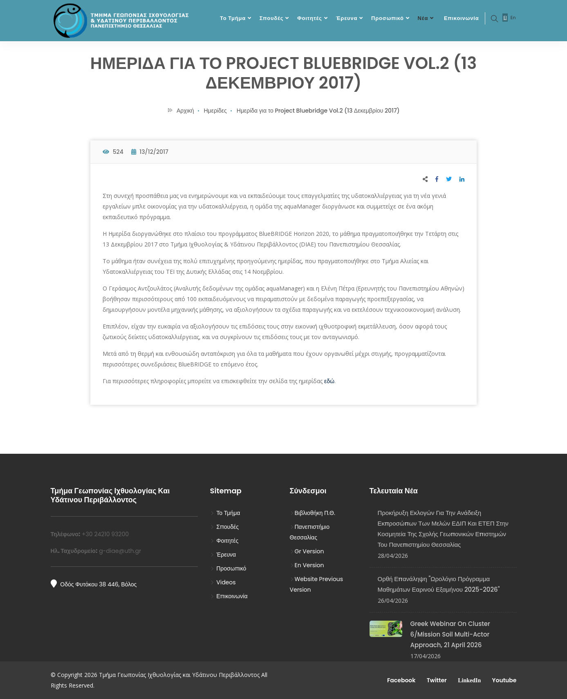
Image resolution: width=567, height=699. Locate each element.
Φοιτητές (309, 18)
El (504, 17)
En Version (307, 565)
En (513, 17)
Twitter (435, 680)
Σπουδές (271, 18)
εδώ (329, 381)
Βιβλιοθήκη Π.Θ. (312, 513)
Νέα (423, 18)
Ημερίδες (215, 111)
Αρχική (180, 111)
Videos (223, 582)
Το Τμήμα (233, 18)
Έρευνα (346, 18)
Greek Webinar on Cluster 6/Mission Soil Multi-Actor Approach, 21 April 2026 (450, 634)
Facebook (401, 680)
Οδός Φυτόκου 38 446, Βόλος (94, 583)
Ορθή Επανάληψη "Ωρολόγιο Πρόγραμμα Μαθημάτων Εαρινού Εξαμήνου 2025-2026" (439, 584)
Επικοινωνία (461, 18)
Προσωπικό (387, 18)
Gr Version (307, 551)
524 (113, 152)
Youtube (503, 680)
